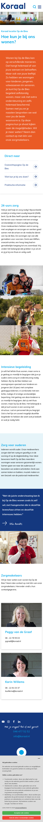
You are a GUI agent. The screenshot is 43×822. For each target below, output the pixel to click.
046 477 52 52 (21, 731)
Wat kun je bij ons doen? (17, 176)
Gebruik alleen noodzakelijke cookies (21, 818)
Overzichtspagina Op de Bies (16, 166)
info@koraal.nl (21, 736)
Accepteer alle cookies (21, 813)
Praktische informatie (15, 185)
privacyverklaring (20, 808)
